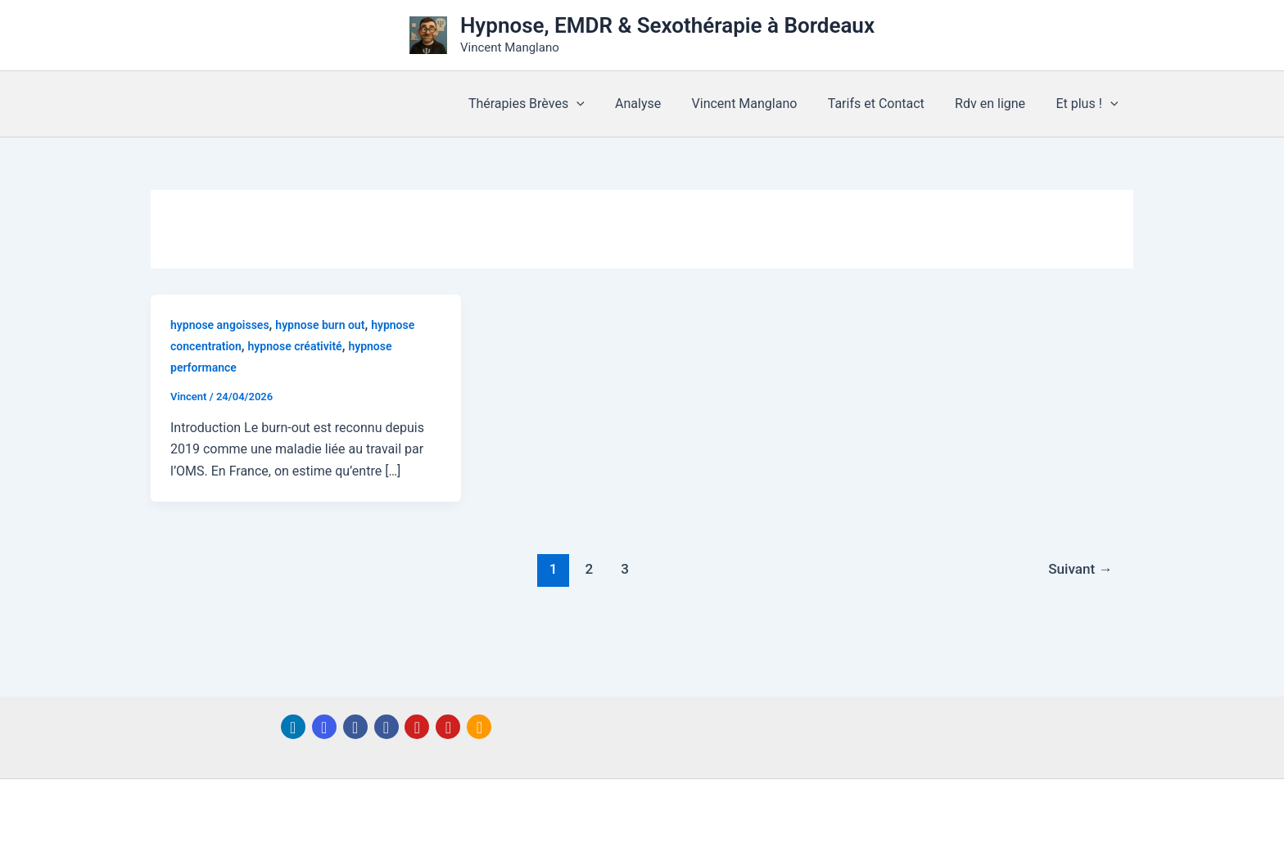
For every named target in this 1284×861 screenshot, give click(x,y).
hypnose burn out (319, 324)
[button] (600, 104)
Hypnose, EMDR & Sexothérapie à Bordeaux (667, 25)
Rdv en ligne (996, 103)
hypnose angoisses (219, 324)
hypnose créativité (295, 346)
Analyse (657, 103)
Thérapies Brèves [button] (550, 104)
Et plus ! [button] (1089, 104)
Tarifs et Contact (887, 103)
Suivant (1080, 569)
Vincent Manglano (759, 103)
